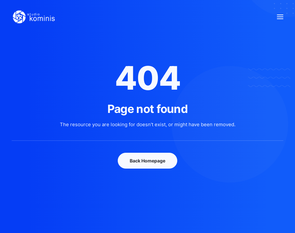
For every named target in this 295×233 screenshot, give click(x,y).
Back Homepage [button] (147, 160)
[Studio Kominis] (34, 17)
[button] (280, 17)
